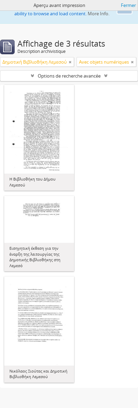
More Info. (98, 13)
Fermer (128, 5)
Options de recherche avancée (69, 76)
